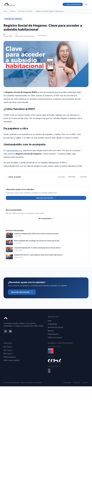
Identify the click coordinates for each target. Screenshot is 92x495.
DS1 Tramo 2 (8, 350)
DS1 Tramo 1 (8, 347)
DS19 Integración (10, 357)
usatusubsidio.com (14, 150)
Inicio (5, 11)
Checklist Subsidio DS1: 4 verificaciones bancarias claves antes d (37, 248)
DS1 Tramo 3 (8, 354)
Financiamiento (53, 334)
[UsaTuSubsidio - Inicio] (9, 4)
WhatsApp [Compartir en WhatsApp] (71, 177)
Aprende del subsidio (25, 11)
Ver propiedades (46, 218)
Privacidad (67, 382)
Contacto (85, 382)
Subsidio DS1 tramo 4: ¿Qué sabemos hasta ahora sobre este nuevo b (38, 255)
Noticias (12, 11)
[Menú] (86, 4)
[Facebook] (10, 331)
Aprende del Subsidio (46, 198)
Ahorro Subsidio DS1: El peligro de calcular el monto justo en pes (36, 241)
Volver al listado (13, 177)
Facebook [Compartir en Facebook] (83, 177)
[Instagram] (5, 331)
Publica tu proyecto (55, 337)
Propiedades (52, 324)
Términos (76, 382)
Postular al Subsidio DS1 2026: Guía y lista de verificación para (36, 233)
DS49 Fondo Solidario (12, 360)
